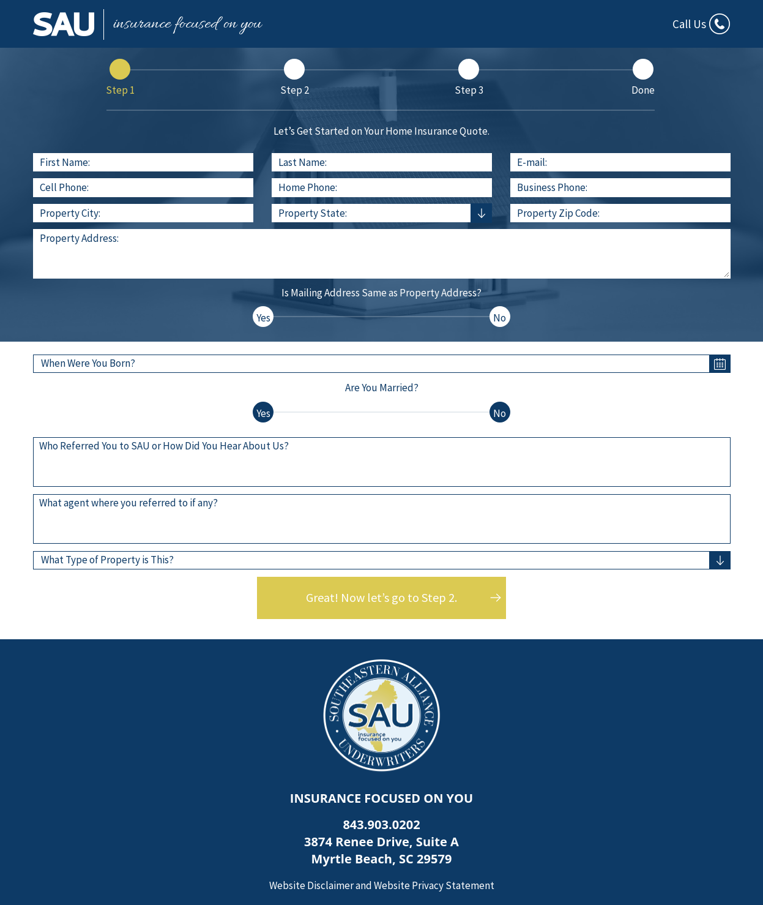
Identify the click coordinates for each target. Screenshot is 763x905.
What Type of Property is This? (107, 559)
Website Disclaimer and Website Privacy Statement (381, 885)
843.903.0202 (381, 824)
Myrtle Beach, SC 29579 (381, 859)
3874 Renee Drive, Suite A (381, 841)
